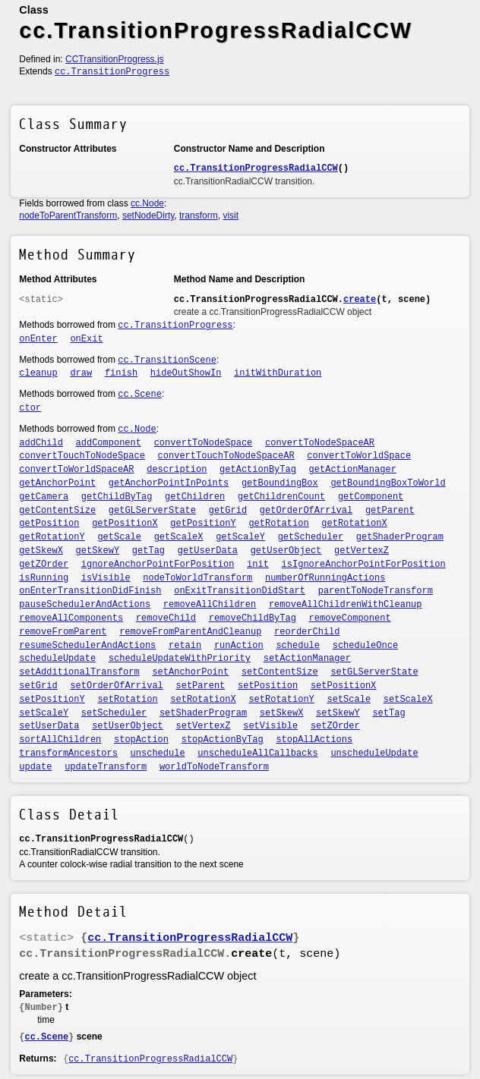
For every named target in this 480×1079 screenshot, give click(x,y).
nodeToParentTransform (68, 215)
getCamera (43, 497)
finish (121, 373)
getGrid (228, 510)
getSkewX (41, 551)
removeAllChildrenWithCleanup (345, 604)
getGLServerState (152, 510)
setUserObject (127, 726)
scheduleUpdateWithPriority (180, 658)
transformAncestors (68, 753)
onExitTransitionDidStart (239, 591)
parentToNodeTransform (375, 591)
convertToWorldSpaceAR (76, 469)
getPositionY (202, 523)
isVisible (106, 578)
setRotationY (281, 699)
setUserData (49, 726)
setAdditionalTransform (79, 672)
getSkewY (98, 551)
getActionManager (352, 469)
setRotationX (202, 699)
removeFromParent (62, 632)
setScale (349, 699)
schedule (298, 645)
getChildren (195, 497)
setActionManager (307, 658)
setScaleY (43, 713)
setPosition (268, 686)
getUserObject (286, 551)
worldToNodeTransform (214, 767)
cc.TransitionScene (167, 360)
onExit (86, 339)
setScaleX (408, 699)
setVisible (270, 726)
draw (81, 373)
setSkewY (338, 713)
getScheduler (310, 537)
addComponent (108, 443)
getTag (148, 551)
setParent (200, 686)
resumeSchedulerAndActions (87, 645)
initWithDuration (277, 373)
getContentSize (57, 510)
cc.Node (147, 203)
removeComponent (350, 618)
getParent (390, 510)
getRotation (278, 523)
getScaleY (240, 537)
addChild (41, 443)
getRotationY (51, 537)
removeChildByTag (252, 618)
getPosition (49, 523)
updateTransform (106, 767)
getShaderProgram (400, 537)
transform (198, 215)
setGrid (38, 686)
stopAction (141, 740)
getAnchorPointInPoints (169, 483)
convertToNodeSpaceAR (319, 443)
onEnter (38, 339)
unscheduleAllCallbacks (257, 753)
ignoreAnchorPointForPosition (158, 564)
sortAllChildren (60, 740)
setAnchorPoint (190, 672)
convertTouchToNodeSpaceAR (226, 456)
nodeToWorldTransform (197, 578)
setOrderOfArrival (116, 686)
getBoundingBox (280, 483)
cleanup (38, 373)
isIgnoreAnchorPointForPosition (364, 564)
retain (185, 645)
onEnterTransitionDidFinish (90, 591)
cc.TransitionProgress (112, 72)
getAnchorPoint (57, 483)
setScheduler (114, 713)
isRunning (43, 578)
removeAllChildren (209, 604)
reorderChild (306, 632)
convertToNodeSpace (203, 443)
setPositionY (51, 699)
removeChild (166, 618)
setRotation (127, 699)
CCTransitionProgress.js (114, 59)
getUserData (208, 551)
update (35, 767)
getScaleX (179, 537)
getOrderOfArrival (306, 510)
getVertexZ (361, 551)
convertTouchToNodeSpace (82, 456)
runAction (239, 645)
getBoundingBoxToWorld (387, 483)
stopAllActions (314, 740)
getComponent (370, 497)
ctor (30, 408)
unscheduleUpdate (374, 753)
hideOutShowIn (186, 373)
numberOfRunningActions (325, 578)
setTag (388, 713)
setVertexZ (202, 726)
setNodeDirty (148, 215)
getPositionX (124, 523)
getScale (119, 537)
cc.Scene (140, 394)
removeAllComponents (71, 618)
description (177, 469)
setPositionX (343, 686)
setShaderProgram (203, 713)
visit (230, 215)
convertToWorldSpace (359, 456)
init (258, 564)
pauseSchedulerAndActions (84, 604)
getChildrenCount (281, 497)
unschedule (158, 753)
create (359, 299)
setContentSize (280, 672)
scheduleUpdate (57, 658)
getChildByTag (117, 497)
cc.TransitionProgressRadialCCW (256, 168)
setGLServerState (374, 672)
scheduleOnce (365, 645)
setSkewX (282, 713)
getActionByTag (257, 469)
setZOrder (335, 726)
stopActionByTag (223, 740)
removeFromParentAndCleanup (190, 632)
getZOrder (43, 564)
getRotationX (354, 523)
